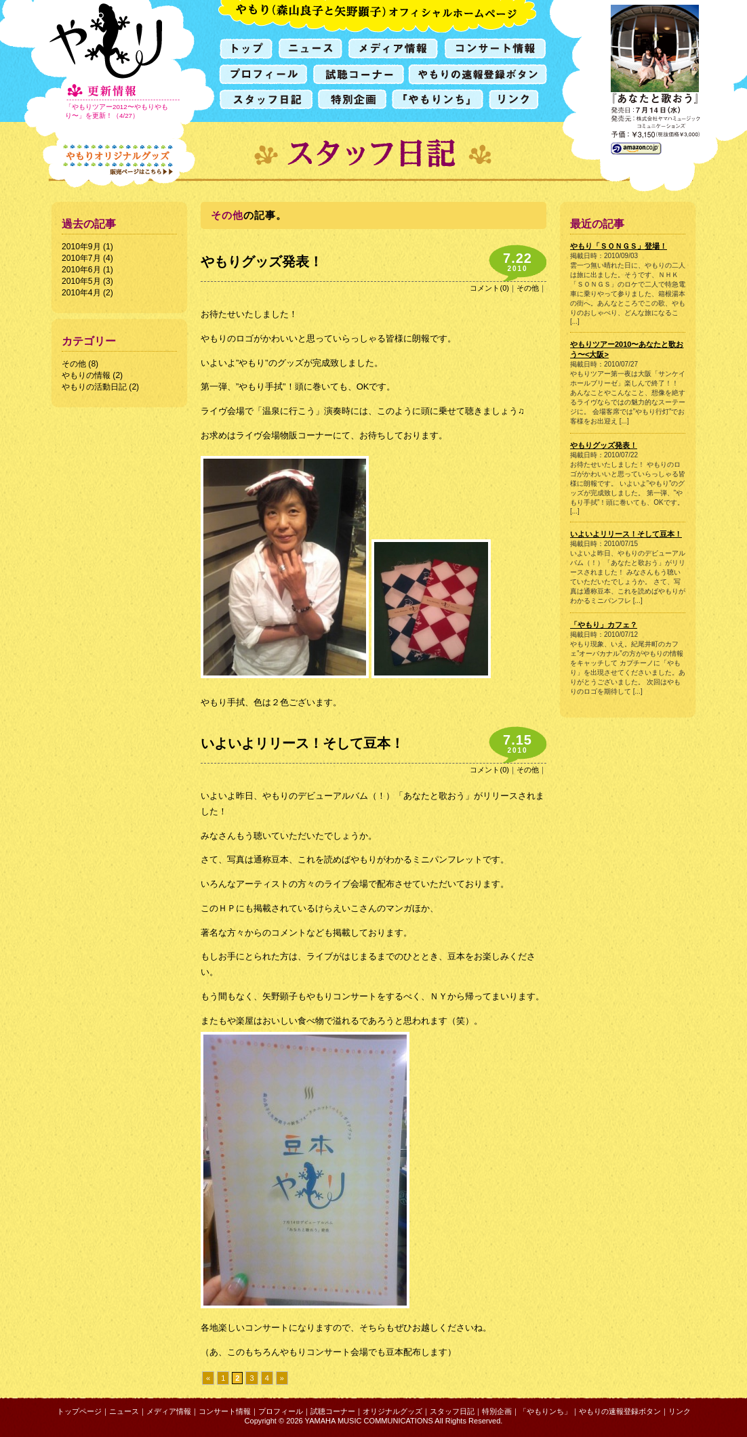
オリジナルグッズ (392, 1411)
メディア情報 (168, 1411)
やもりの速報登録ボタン (620, 1411)
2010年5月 (81, 281)
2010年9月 (81, 246)
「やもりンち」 (545, 1411)
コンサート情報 (225, 1411)
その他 (74, 364)
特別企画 (497, 1411)
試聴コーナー (332, 1411)
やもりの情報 (86, 375)
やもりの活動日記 (94, 387)
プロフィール (280, 1411)
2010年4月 (81, 292)
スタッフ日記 (452, 1411)
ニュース (124, 1411)
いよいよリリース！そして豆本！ (302, 743)
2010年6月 (81, 269)
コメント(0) (489, 288)
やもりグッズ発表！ (262, 261)
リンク (679, 1411)
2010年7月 (81, 258)
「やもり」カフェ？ (603, 625)
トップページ (79, 1411)
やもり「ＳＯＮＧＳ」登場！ (618, 246)
